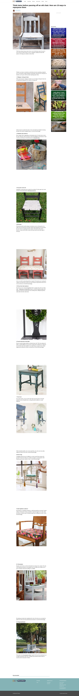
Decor (46, 1)
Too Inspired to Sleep (27, 655)
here (39, 131)
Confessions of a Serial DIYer (24, 289)
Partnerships (48, 682)
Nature (43, 1)
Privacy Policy (61, 683)
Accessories (38, 1)
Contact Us (48, 683)
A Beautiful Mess (36, 137)
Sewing (33, 1)
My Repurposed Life (32, 190)
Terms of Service (61, 682)
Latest (37, 682)
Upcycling (29, 1)
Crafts (25, 1)
